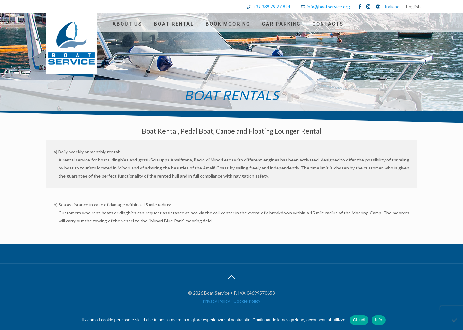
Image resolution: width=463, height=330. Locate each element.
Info (378, 319)
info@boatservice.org (328, 6)
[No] (455, 320)
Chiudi (359, 319)
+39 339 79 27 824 (271, 6)
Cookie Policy (246, 301)
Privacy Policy (217, 301)
